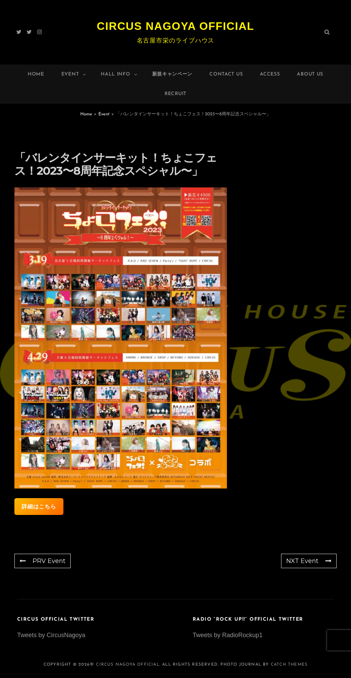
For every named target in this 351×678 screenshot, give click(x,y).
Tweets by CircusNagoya (51, 635)
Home (36, 74)
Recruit (175, 93)
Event (74, 74)
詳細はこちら (39, 506)
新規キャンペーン (172, 74)
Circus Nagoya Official (175, 26)
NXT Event (308, 561)
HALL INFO (119, 74)
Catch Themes (289, 665)
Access (270, 74)
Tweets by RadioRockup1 (228, 635)
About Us (310, 74)
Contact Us (226, 74)
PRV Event (42, 561)
